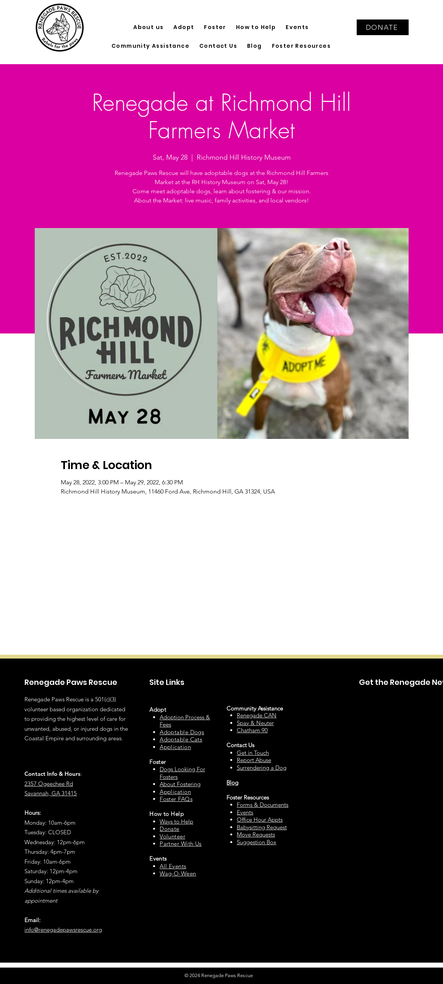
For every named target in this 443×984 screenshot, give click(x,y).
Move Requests (256, 834)
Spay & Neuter (255, 723)
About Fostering (180, 784)
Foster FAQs (176, 799)
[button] (148, 27)
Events (245, 812)
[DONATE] (383, 27)
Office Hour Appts (260, 819)
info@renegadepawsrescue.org (63, 929)
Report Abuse (254, 760)
